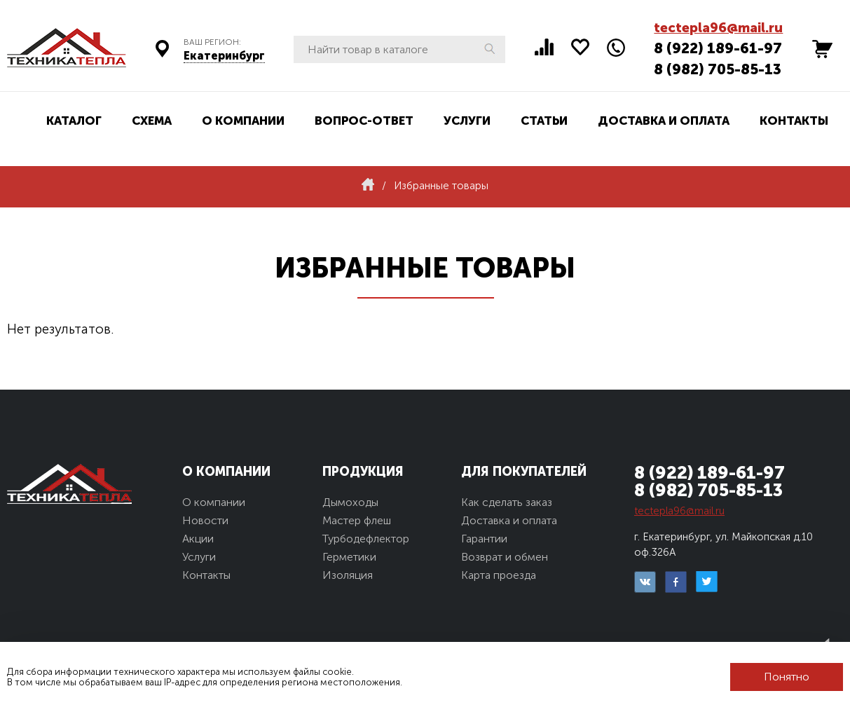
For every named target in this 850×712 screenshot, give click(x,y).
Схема (152, 121)
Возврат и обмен (504, 556)
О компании (243, 121)
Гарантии (484, 538)
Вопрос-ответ (364, 121)
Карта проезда (498, 575)
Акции (198, 538)
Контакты (794, 121)
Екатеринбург (224, 55)
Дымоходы (350, 502)
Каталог (74, 121)
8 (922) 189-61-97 (718, 48)
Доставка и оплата (663, 121)
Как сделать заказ (506, 502)
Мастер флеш (356, 520)
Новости (205, 520)
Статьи (544, 121)
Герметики (349, 556)
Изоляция (347, 575)
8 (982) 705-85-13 (717, 69)
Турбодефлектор (365, 538)
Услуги (467, 121)
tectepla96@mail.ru (718, 28)
